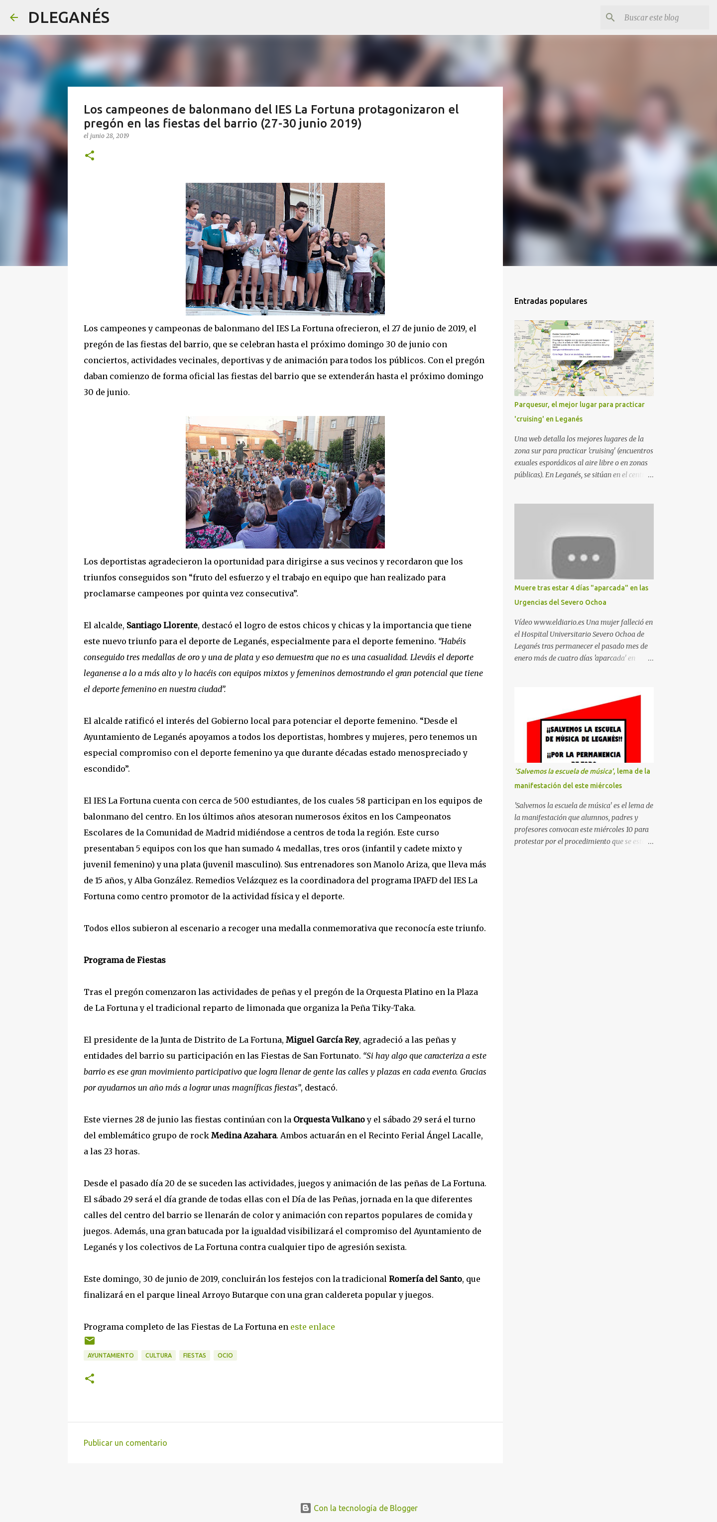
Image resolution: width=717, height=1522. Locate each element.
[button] (90, 156)
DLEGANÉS (69, 17)
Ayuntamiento (111, 1355)
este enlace (312, 1327)
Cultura (158, 1355)
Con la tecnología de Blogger (359, 1508)
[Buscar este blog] (656, 17)
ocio (225, 1355)
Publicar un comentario (125, 1442)
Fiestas (194, 1355)
